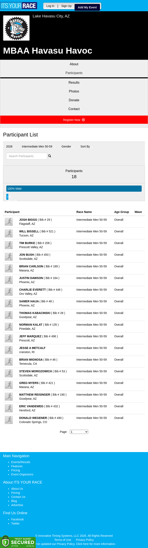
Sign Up (66, 6)
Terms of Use (62, 539)
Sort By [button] (86, 146)
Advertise (17, 505)
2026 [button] (10, 146)
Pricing (15, 470)
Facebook (17, 519)
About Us (17, 488)
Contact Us (18, 496)
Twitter (15, 523)
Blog (14, 501)
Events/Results (20, 462)
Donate (74, 100)
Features (16, 466)
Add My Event (87, 7)
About (74, 64)
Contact (74, 109)
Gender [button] (68, 146)
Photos (74, 91)
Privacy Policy (85, 539)
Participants (74, 73)
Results (74, 82)
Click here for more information (95, 544)
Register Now (74, 120)
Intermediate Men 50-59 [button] (38, 146)
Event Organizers (22, 474)
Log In (50, 6)
